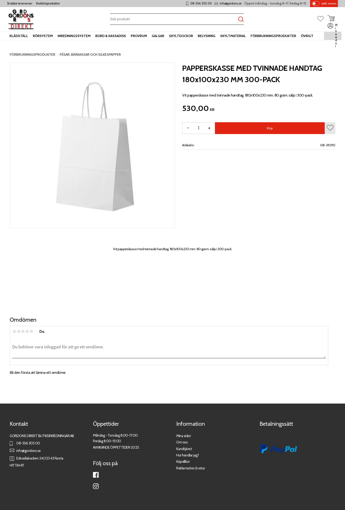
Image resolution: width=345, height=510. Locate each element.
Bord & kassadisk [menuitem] (110, 36)
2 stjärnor (19, 331)
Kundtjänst (184, 449)
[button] (322, 19)
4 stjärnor (27, 331)
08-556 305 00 (201, 3)
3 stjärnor (23, 331)
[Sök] (241, 19)
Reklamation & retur (190, 468)
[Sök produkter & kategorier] (174, 19)
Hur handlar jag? (187, 455)
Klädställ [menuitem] (18, 36)
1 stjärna (14, 331)
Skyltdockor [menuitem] (181, 36)
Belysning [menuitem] (206, 36)
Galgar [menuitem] (158, 36)
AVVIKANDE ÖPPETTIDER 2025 (116, 447)
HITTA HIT (17, 465)
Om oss (182, 442)
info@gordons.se (231, 3)
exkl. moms (328, 3)
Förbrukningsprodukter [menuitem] (273, 36)
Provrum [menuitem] (139, 36)
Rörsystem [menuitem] (43, 36)
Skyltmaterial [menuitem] (233, 36)
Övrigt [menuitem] (307, 36)
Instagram (96, 486)
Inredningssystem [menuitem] (74, 36)
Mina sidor (183, 436)
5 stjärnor (31, 331)
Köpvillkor (183, 461)
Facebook (96, 475)
